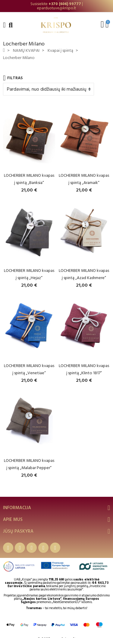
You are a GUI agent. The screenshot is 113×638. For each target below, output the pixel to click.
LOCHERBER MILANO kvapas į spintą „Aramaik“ (84, 179)
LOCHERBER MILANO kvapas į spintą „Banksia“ (29, 179)
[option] (56, 6)
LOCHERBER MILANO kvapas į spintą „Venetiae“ (29, 369)
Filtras (13, 77)
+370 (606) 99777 (65, 4)
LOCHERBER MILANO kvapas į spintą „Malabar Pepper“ (29, 464)
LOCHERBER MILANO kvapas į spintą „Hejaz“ (29, 274)
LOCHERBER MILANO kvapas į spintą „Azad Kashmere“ (84, 274)
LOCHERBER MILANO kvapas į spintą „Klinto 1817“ (84, 369)
